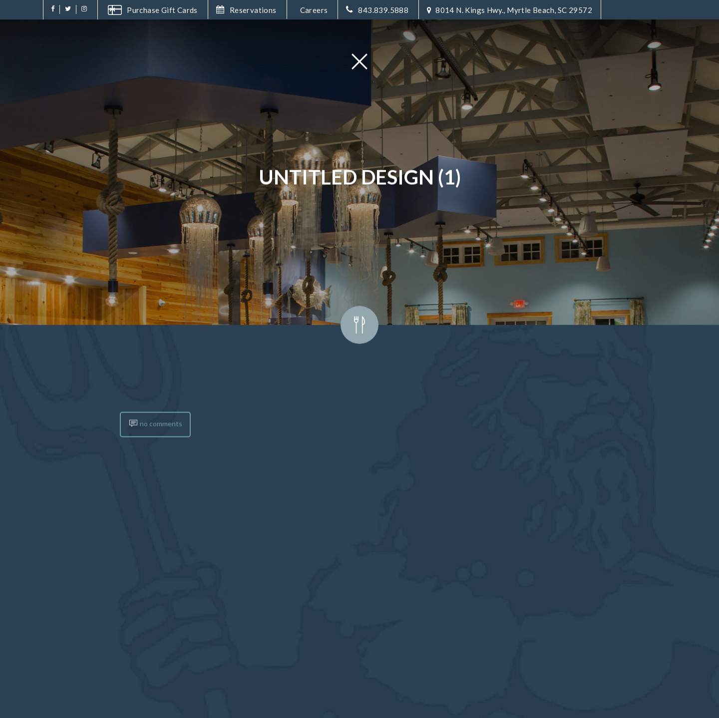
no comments (155, 502)
